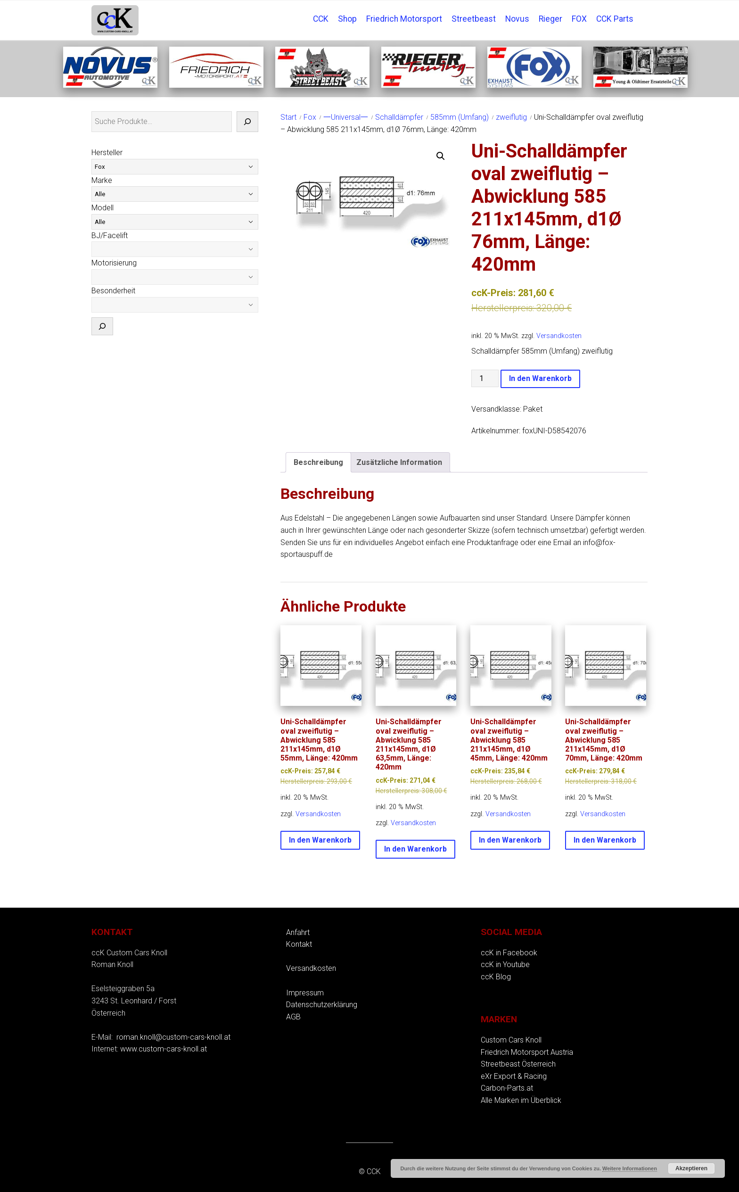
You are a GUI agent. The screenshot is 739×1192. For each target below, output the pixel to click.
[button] (440, 156)
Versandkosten (559, 336)
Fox (310, 117)
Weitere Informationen (629, 1168)
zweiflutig (511, 117)
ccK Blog (496, 976)
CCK (320, 19)
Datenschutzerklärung (321, 1004)
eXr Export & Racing (514, 1076)
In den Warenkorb (540, 378)
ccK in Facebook (509, 952)
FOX (579, 19)
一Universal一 (345, 117)
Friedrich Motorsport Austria (527, 1052)
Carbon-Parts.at (507, 1088)
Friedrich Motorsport (404, 19)
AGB (293, 1016)
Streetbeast (474, 19)
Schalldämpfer (399, 117)
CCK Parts (614, 19)
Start (288, 117)
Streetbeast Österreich (518, 1064)
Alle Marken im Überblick (521, 1100)
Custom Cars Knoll (511, 1039)
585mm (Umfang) (459, 117)
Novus (517, 19)
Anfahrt (298, 932)
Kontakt (299, 944)
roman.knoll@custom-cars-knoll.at (173, 1037)
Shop (347, 19)
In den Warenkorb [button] (320, 840)
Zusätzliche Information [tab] (399, 462)
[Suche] (247, 121)
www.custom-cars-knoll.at (163, 1048)
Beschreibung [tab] (318, 462)
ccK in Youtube (505, 964)
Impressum (305, 992)
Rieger (550, 19)
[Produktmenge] (485, 378)
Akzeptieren (691, 1168)
